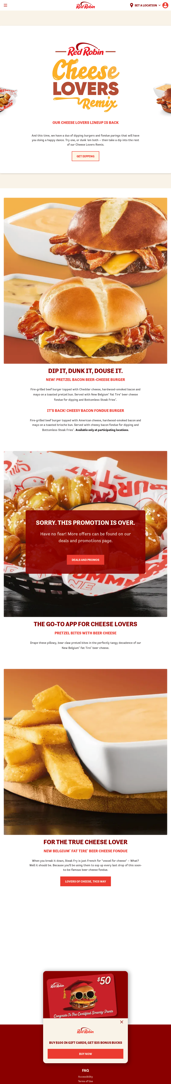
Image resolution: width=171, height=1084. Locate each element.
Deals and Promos (85, 560)
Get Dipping (85, 156)
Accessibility (85, 1076)
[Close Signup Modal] (121, 1022)
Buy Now (85, 1054)
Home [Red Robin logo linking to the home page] (85, 5)
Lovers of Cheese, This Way (85, 881)
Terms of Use (85, 1081)
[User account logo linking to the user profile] (165, 5)
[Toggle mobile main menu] (5, 5)
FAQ (85, 1070)
